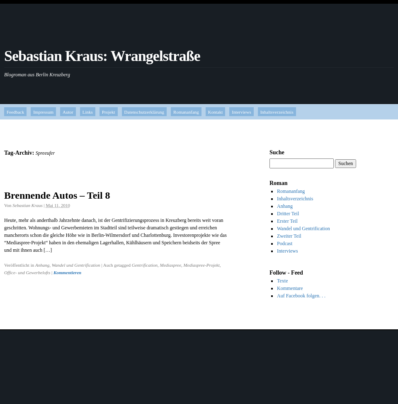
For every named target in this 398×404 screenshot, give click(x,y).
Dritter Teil (288, 214)
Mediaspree (171, 265)
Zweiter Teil (289, 236)
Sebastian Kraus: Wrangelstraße (102, 56)
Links (88, 112)
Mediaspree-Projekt (202, 265)
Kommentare (290, 288)
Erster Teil (287, 221)
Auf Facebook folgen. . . (301, 296)
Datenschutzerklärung (144, 112)
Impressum (43, 112)
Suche (276, 152)
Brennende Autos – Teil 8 (57, 195)
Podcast (284, 243)
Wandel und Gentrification (76, 265)
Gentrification (145, 265)
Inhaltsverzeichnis (277, 112)
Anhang (42, 265)
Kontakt (215, 112)
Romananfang (186, 112)
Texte (282, 281)
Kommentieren (67, 272)
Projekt (108, 112)
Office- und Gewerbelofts (27, 272)
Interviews (241, 112)
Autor (68, 112)
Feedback (15, 112)
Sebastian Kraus (27, 205)
